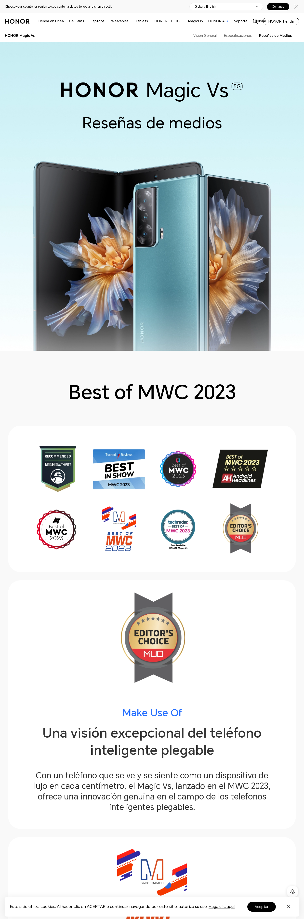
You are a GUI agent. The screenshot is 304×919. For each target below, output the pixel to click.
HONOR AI (218, 21)
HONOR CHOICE (168, 21)
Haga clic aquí (222, 906)
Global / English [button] (205, 6)
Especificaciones (238, 36)
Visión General (205, 36)
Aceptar (261, 907)
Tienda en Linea (51, 21)
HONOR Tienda (281, 21)
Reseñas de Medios (275, 36)
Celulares (76, 21)
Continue (278, 6)
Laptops (98, 21)
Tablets (141, 21)
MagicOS (195, 21)
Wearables (120, 21)
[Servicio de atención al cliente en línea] (292, 891)
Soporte (241, 21)
